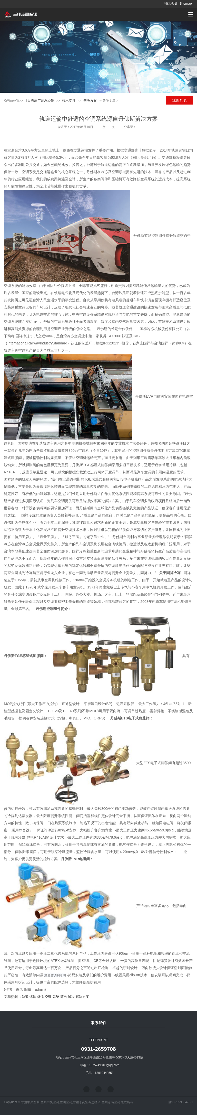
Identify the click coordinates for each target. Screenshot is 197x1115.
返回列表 (179, 100)
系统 (56, 997)
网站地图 (170, 3)
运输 (32, 997)
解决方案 (90, 100)
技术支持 (68, 100)
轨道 (25, 997)
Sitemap (186, 3)
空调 (48, 997)
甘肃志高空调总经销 (39, 100)
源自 (63, 997)
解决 (71, 997)
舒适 (40, 997)
